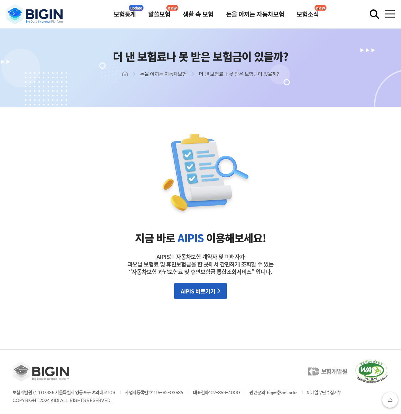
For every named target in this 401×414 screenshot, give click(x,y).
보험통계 (125, 14)
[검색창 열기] (374, 14)
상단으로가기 (390, 400)
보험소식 (308, 14)
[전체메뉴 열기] (390, 14)
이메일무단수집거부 (324, 392)
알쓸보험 (159, 14)
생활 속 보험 (198, 14)
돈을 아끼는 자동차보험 (255, 14)
